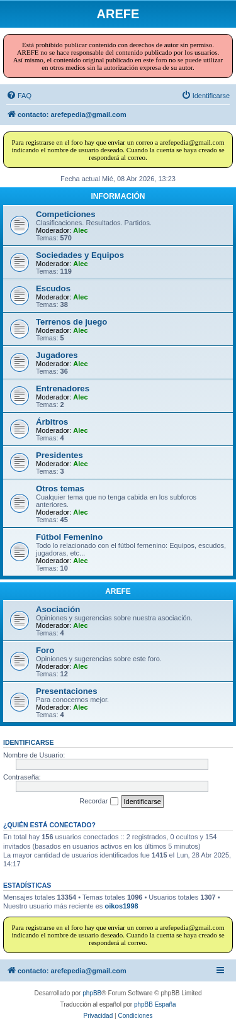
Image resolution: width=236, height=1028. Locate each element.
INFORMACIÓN (118, 196)
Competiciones (66, 214)
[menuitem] (18, 95)
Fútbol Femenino (69, 537)
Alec (80, 230)
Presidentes (59, 455)
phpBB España (155, 1004)
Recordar (98, 801)
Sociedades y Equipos (80, 255)
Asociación (58, 609)
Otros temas (60, 488)
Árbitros (52, 422)
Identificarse (28, 742)
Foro (45, 650)
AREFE (118, 591)
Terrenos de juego (71, 322)
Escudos (53, 288)
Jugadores (57, 355)
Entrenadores (62, 388)
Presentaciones (67, 691)
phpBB (91, 993)
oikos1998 (121, 906)
